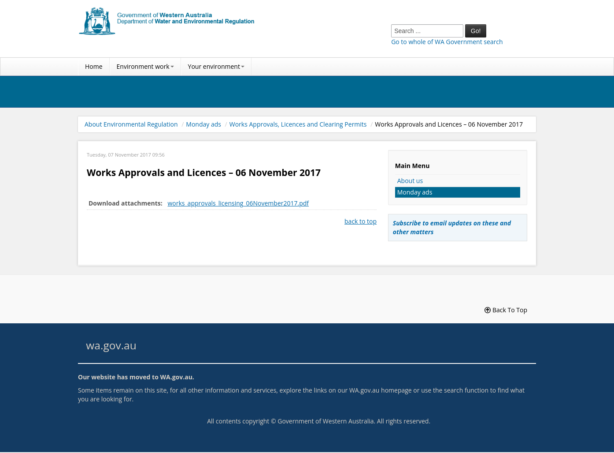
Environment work (145, 66)
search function (466, 390)
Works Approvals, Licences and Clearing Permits (298, 124)
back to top (360, 221)
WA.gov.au (176, 377)
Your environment (216, 66)
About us (410, 180)
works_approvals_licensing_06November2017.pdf (238, 203)
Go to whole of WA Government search (447, 41)
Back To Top (506, 310)
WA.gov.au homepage (380, 390)
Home (94, 66)
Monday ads (203, 124)
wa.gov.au (111, 345)
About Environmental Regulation (131, 124)
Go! (476, 30)
